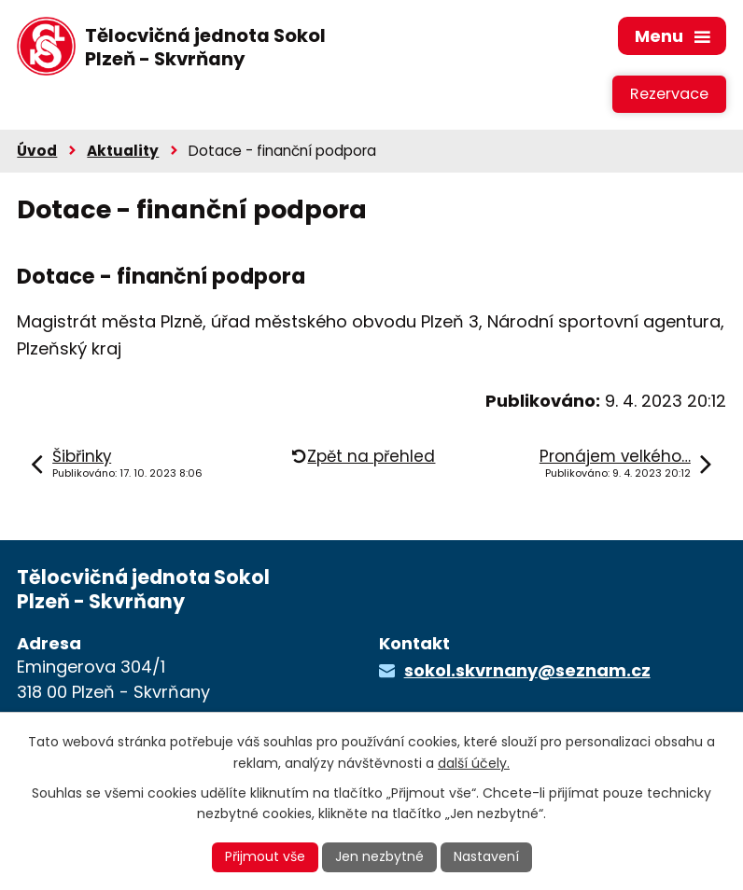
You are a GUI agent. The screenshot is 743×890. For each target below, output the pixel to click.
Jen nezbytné (379, 856)
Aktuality (123, 150)
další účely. (474, 763)
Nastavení (486, 856)
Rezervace (669, 93)
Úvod (37, 150)
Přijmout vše (265, 856)
